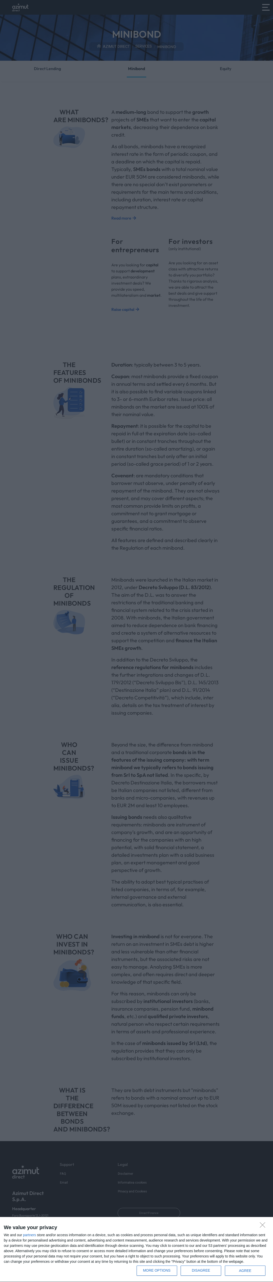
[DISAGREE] (264, 1226)
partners (29, 1235)
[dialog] (136, 1249)
